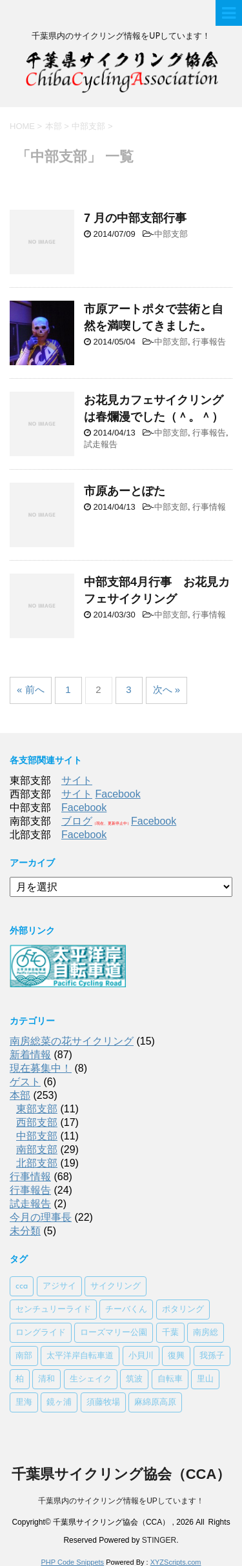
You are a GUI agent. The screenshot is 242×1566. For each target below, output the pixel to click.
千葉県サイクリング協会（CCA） (121, 1474)
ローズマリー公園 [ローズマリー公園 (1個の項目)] (113, 1333)
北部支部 (36, 1163)
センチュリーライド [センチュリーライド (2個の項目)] (53, 1309)
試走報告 (100, 444)
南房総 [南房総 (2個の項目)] (205, 1333)
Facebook (117, 793)
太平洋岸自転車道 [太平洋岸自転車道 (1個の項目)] (80, 1356)
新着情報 (30, 1054)
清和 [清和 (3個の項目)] (46, 1379)
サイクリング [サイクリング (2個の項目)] (115, 1286)
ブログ (76, 821)
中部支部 (171, 234)
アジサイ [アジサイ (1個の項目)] (59, 1286)
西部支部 (36, 1122)
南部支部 (36, 1149)
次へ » (167, 689)
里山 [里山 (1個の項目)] (205, 1379)
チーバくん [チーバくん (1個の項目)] (126, 1309)
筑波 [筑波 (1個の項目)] (134, 1379)
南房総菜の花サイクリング (72, 1041)
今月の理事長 (41, 1217)
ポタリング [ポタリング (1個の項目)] (183, 1309)
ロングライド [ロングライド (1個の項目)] (40, 1333)
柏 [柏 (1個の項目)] (19, 1379)
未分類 (25, 1230)
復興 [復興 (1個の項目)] (176, 1356)
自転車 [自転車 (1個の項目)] (170, 1379)
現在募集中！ (41, 1068)
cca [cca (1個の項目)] (21, 1286)
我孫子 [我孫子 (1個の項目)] (212, 1356)
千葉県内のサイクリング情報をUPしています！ (121, 1500)
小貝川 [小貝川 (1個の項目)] (141, 1356)
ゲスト (25, 1081)
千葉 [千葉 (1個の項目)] (170, 1333)
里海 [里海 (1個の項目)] (23, 1402)
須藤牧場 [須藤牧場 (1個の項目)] (103, 1402)
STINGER (159, 1540)
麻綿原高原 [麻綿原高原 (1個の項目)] (155, 1402)
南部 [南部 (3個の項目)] (23, 1356)
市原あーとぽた (124, 491)
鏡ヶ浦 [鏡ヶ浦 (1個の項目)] (59, 1402)
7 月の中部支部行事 (135, 218)
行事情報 (209, 507)
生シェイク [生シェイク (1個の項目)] (91, 1379)
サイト (76, 780)
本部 (20, 1095)
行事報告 (209, 341)
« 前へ (31, 689)
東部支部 (36, 1108)
